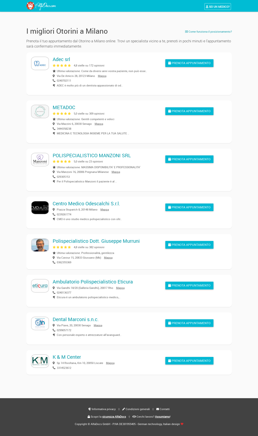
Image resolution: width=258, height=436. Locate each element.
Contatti (165, 409)
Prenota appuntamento (189, 63)
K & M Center (67, 357)
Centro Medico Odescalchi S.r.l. (86, 203)
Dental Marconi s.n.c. (76, 319)
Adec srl (61, 59)
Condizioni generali (138, 409)
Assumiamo (162, 416)
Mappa (102, 76)
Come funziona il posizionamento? (208, 31)
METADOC (64, 107)
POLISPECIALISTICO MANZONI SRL (92, 155)
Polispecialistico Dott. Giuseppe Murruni (96, 241)
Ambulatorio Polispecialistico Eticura (93, 281)
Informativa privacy (104, 409)
